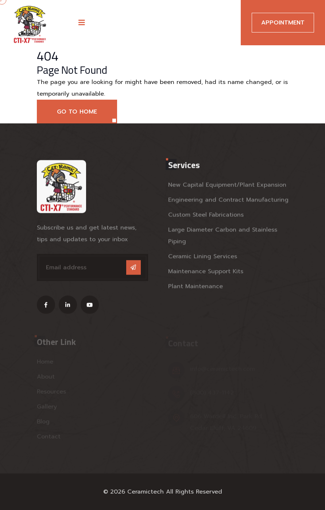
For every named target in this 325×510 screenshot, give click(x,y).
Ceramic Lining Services (202, 257)
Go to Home (77, 111)
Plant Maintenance (195, 287)
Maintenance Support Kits (205, 272)
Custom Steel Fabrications (206, 215)
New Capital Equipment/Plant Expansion (227, 185)
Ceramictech (145, 491)
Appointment (283, 22)
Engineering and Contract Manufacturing (228, 200)
